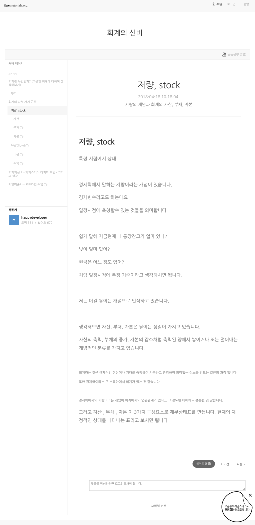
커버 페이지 (16, 63)
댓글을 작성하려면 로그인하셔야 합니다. (167, 485)
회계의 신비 (127, 33)
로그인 (231, 4)
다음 (239, 464)
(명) (203, 463)
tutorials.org (16, 5)
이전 (226, 464)
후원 (219, 4)
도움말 (244, 4)
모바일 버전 (158, 506)
